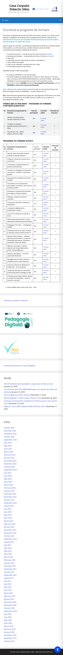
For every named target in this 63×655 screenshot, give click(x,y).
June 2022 (8, 548)
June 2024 (8, 476)
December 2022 (10, 530)
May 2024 (8, 479)
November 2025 (10, 434)
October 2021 (9, 572)
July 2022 (7, 545)
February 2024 (9, 488)
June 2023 (8, 512)
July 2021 (7, 581)
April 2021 (8, 590)
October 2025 (9, 437)
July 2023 (7, 509)
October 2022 (9, 536)
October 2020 (9, 608)
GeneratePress (47, 652)
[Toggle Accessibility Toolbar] (57, 649)
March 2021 (8, 593)
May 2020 (8, 620)
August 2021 (9, 578)
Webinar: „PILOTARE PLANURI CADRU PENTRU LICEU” (25, 406)
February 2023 (9, 524)
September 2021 (10, 575)
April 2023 (8, 518)
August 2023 (9, 506)
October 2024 (9, 467)
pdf (51, 54)
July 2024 (7, 473)
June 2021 (8, 584)
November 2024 (10, 464)
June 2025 (8, 443)
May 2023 (8, 515)
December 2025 (10, 431)
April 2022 (8, 554)
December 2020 (10, 602)
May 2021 (8, 587)
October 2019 (9, 641)
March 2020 (8, 626)
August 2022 (9, 542)
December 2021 (10, 566)
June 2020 (8, 617)
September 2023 (10, 503)
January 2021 (9, 599)
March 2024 (8, 485)
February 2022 (9, 560)
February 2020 (9, 629)
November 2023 (10, 497)
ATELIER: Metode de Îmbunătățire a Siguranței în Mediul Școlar (28, 384)
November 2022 (10, 533)
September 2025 (10, 440)
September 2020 (10, 611)
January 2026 (9, 428)
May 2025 (8, 446)
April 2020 (8, 623)
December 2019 (10, 635)
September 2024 (10, 470)
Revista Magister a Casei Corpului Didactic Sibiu (22, 398)
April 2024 (8, 482)
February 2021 (9, 596)
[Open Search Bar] (60, 20)
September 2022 (10, 539)
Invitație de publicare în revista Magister (19, 365)
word (46, 54)
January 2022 (9, 563)
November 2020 (10, 605)
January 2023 (9, 527)
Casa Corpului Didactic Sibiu (19, 7)
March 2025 (8, 452)
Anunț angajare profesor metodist (17, 395)
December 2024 (10, 461)
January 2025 (9, 458)
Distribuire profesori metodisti (16, 300)
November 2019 (10, 638)
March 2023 (8, 521)
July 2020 (7, 614)
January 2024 (9, 491)
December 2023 (10, 494)
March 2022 (8, 557)
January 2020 (9, 632)
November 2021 (10, 569)
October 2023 (9, 500)
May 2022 (8, 551)
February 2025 (9, 455)
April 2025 (8, 449)
